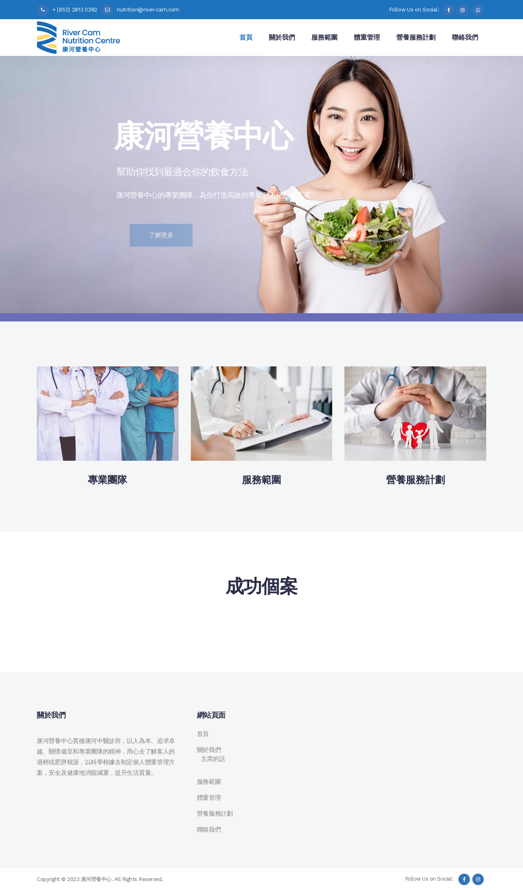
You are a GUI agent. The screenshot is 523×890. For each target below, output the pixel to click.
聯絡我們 (209, 829)
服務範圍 (209, 781)
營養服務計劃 (215, 813)
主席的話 (213, 759)
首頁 (203, 734)
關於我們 (209, 750)
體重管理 (209, 797)
